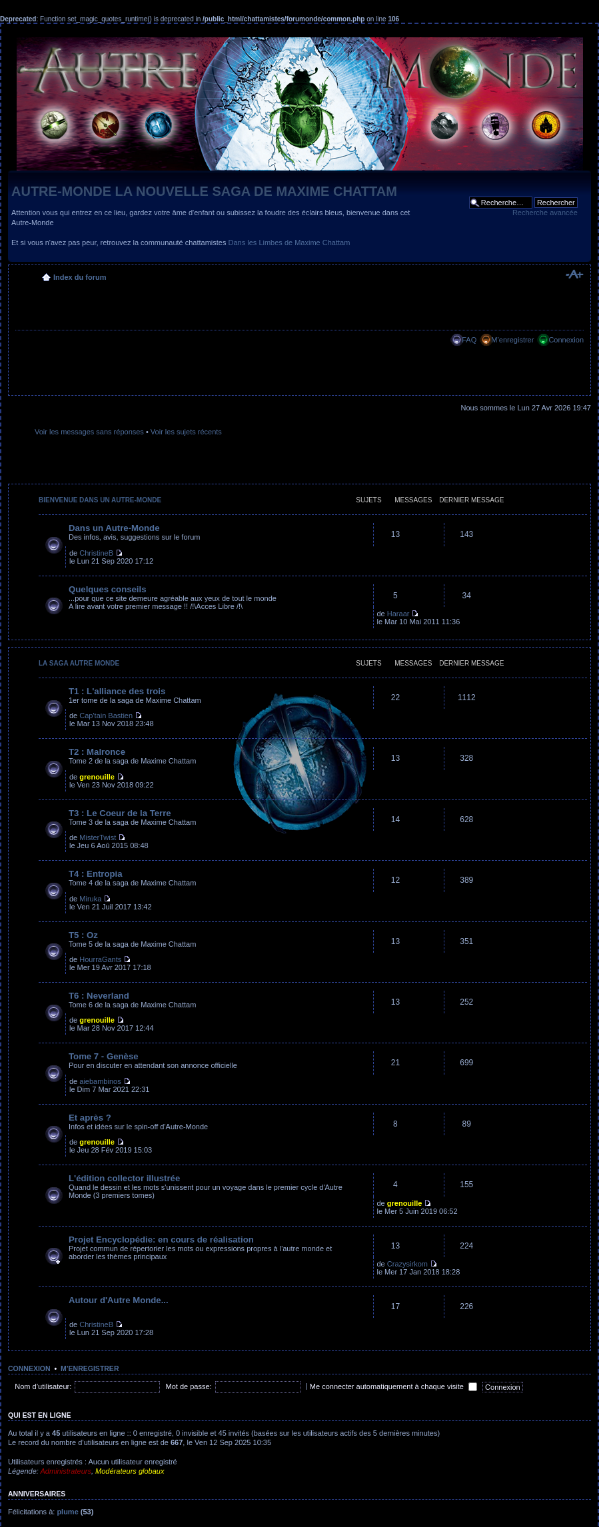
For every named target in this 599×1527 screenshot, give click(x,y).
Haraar (398, 614)
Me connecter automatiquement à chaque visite (393, 1386)
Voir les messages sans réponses (89, 432)
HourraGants (100, 959)
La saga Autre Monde (79, 663)
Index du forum (79, 277)
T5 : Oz (83, 935)
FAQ (469, 340)
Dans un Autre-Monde (114, 528)
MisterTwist (97, 837)
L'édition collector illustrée (124, 1178)
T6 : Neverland (99, 996)
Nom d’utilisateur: (43, 1386)
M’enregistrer (512, 340)
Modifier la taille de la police (574, 274)
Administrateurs (66, 1471)
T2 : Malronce (97, 752)
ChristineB (96, 553)
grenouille (97, 777)
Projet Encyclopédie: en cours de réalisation (161, 1240)
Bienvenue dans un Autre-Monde (100, 500)
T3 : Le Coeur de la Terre (120, 813)
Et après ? (90, 1118)
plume (67, 1512)
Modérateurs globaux (129, 1471)
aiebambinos (100, 1081)
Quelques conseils (108, 589)
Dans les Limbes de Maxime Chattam (289, 243)
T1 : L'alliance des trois (117, 691)
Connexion (566, 340)
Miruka (90, 899)
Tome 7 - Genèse (104, 1056)
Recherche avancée (545, 213)
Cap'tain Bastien (106, 716)
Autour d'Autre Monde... (119, 1300)
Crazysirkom (407, 1264)
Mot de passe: (189, 1386)
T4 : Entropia (96, 874)
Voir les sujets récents (186, 432)
